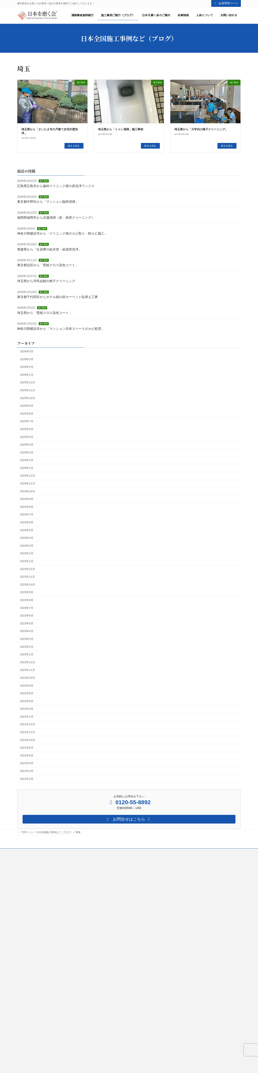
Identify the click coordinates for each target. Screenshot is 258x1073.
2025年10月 (27, 398)
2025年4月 (26, 444)
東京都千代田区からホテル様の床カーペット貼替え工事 (57, 297)
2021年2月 (26, 778)
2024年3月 (26, 545)
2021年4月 (26, 763)
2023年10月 (27, 584)
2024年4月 (26, 538)
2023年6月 (26, 615)
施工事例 (44, 181)
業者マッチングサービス (114, 985)
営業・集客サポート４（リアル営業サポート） (126, 971)
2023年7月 (26, 607)
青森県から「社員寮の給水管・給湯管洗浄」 (49, 249)
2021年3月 (26, 771)
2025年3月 (26, 452)
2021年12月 (27, 724)
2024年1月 (26, 561)
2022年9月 (26, 685)
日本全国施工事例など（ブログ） (191, 925)
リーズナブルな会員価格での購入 (119, 1006)
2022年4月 (26, 709)
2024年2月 (26, 553)
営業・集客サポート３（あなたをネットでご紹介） (129, 964)
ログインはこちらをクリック (186, 879)
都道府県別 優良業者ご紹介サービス (42, 874)
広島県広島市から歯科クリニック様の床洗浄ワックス (56, 186)
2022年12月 (27, 662)
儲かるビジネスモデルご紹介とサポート (123, 978)
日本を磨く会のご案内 (185, 946)
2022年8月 (26, 693)
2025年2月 (26, 460)
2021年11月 (27, 732)
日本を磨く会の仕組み (187, 911)
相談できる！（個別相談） (115, 943)
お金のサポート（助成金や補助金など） (123, 1034)
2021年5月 (26, 755)
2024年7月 (26, 514)
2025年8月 (26, 413)
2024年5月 (26, 530)
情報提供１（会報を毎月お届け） (119, 1013)
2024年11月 (27, 483)
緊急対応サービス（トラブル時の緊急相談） (125, 1055)
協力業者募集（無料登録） (110, 867)
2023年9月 (26, 592)
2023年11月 (27, 576)
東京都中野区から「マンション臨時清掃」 (47, 202)
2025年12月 (27, 382)
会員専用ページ (226, 3)
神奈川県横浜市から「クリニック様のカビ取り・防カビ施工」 (62, 233)
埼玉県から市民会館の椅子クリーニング (46, 281)
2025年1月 (26, 468)
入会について (103, 901)
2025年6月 (26, 429)
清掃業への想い (183, 904)
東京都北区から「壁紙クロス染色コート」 (47, 265)
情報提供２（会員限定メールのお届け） (123, 1020)
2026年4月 (26, 351)
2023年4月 (26, 631)
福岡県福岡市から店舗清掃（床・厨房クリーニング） (56, 217)
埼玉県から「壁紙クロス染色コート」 (44, 313)
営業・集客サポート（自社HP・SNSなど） (124, 950)
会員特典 (103, 929)
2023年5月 (26, 623)
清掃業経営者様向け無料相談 (112, 874)
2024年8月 (26, 506)
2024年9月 (26, 499)
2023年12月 (27, 569)
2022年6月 (26, 701)
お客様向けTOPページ (32, 867)
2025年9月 (26, 406)
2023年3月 (26, 638)
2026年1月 (26, 374)
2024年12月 (27, 475)
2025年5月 (26, 437)
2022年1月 (26, 716)
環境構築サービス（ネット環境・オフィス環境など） (130, 1048)
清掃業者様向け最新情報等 (110, 894)
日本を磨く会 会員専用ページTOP (192, 867)
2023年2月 (26, 646)
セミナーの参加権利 (112, 999)
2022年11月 (27, 670)
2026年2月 (26, 367)
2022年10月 (27, 677)
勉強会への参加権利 (112, 992)
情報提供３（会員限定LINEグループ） (122, 1027)
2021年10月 (27, 740)
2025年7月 (26, 421)
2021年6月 (26, 747)
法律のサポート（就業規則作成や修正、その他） (127, 1041)
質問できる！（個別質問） (115, 936)
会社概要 (177, 918)
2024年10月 (27, 491)
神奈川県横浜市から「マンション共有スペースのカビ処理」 (60, 328)
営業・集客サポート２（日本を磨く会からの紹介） (129, 957)
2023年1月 (26, 654)
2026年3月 (26, 359)
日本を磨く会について (185, 897)
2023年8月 (26, 600)
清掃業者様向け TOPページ (112, 908)
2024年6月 (26, 522)
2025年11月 (27, 390)
